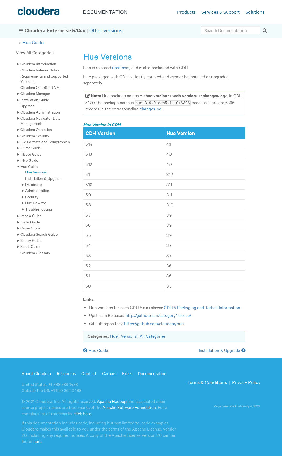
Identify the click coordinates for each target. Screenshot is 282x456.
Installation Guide (34, 99)
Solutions (255, 12)
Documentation (152, 373)
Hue (114, 336)
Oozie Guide (30, 227)
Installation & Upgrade (43, 178)
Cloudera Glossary (35, 252)
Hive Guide (29, 160)
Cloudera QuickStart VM (40, 87)
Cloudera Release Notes (39, 70)
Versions (129, 336)
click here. (83, 413)
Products (186, 12)
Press (127, 373)
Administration (37, 190)
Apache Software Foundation (129, 407)
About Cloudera (36, 373)
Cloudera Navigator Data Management (40, 120)
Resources (66, 373)
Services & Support (220, 12)
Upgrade (27, 105)
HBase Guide (30, 154)
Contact (88, 373)
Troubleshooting (38, 209)
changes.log (150, 108)
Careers (109, 373)
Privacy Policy (246, 382)
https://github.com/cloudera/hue (154, 323)
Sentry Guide (30, 240)
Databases (33, 184)
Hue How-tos (36, 202)
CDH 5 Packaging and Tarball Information (202, 307)
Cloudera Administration (40, 112)
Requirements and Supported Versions (44, 78)
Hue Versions (36, 172)
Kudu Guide (30, 221)
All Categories (153, 336)
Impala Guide (30, 215)
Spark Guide (30, 246)
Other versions (105, 30)
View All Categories (35, 52)
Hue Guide (33, 42)
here (37, 441)
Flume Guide (30, 147)
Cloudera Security (34, 135)
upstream (120, 67)
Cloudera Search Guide (39, 234)
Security (31, 196)
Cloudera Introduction (38, 63)
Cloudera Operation (36, 129)
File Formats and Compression (45, 141)
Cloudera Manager (35, 93)
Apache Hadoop (112, 401)
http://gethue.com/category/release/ (158, 315)
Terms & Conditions (207, 382)
